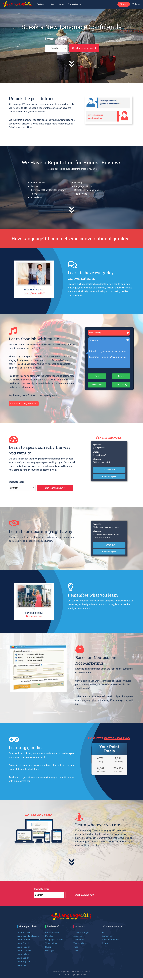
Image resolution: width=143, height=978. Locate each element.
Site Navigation (74, 4)
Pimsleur (34, 186)
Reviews (40, 4)
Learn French (23, 943)
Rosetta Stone (37, 182)
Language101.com (83, 186)
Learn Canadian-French (28, 936)
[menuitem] (18, 4)
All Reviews (36, 197)
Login (136, 4)
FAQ (104, 932)
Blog (53, 4)
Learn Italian (23, 954)
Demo (61, 4)
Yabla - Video (80, 193)
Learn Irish (22, 965)
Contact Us (78, 939)
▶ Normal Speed (109, 476)
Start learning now (84, 48)
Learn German (23, 939)
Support (105, 943)
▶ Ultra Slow (109, 470)
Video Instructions (110, 939)
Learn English (23, 961)
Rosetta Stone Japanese (86, 190)
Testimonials (79, 943)
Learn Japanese (24, 950)
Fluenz (33, 193)
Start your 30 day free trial (23, 403)
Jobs (75, 947)
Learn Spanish (23, 932)
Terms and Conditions (80, 971)
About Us (77, 936)
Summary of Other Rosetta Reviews (48, 190)
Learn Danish (23, 958)
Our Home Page (80, 932)
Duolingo (78, 182)
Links (75, 950)
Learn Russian (23, 947)
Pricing (122, 4)
